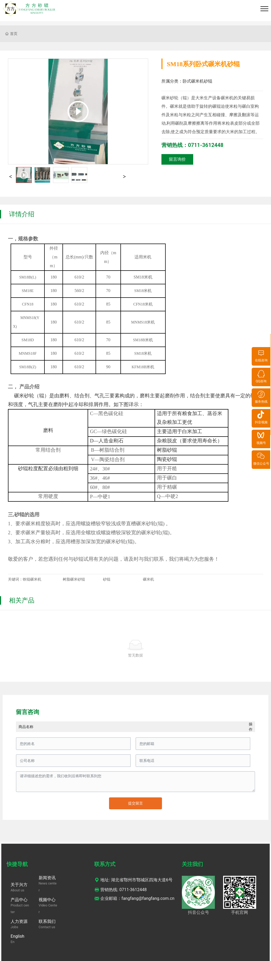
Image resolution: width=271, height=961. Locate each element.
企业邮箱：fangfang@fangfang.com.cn (134, 898)
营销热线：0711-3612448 (192, 145)
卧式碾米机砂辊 (197, 81)
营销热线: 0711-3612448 (120, 889)
